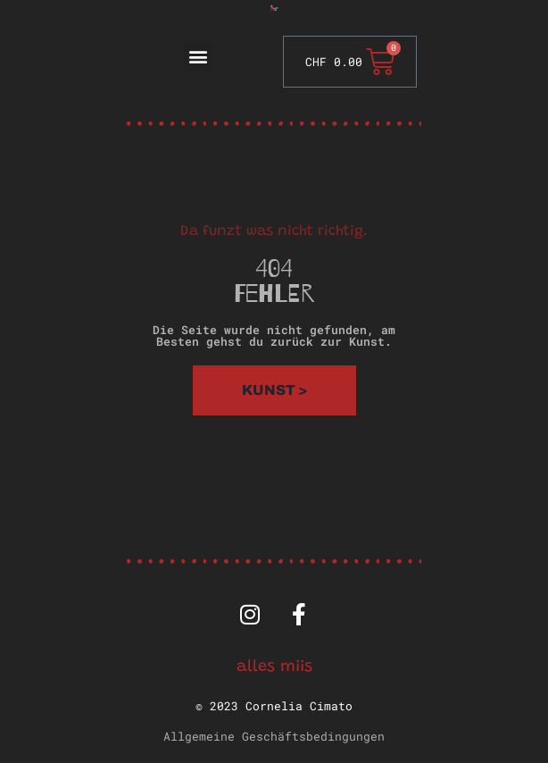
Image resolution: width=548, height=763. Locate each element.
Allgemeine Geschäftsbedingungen (274, 736)
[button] (198, 56)
